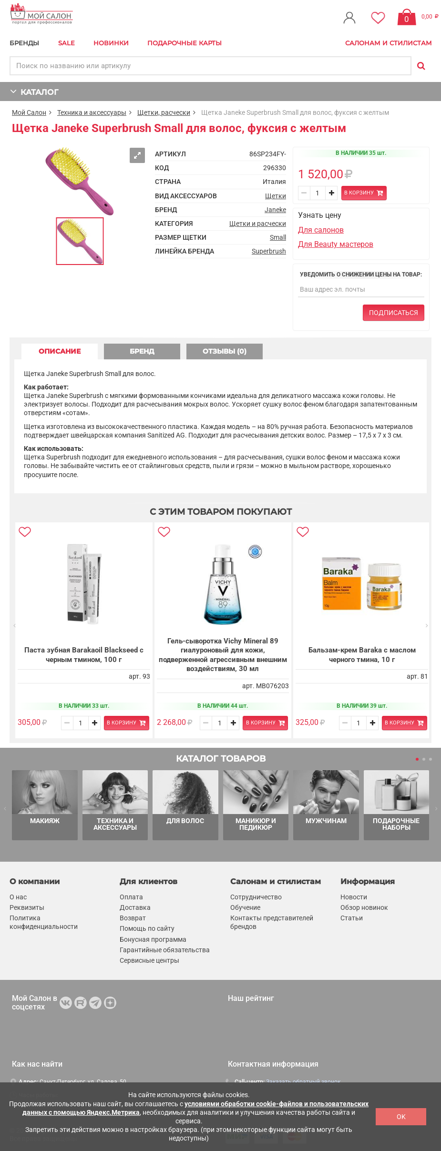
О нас (18, 897)
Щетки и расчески (257, 223)
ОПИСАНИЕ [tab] (60, 351)
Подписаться (393, 312)
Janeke (275, 210)
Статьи (351, 918)
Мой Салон (29, 112)
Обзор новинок (364, 907)
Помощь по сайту (147, 928)
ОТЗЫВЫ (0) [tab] (224, 351)
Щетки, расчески (163, 112)
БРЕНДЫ (24, 43)
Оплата (131, 897)
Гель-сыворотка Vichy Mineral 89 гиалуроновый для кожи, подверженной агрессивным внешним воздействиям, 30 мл (222, 655)
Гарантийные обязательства (165, 949)
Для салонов (321, 229)
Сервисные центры (149, 960)
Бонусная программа (153, 939)
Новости (353, 897)
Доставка (135, 907)
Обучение (245, 907)
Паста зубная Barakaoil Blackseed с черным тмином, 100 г (84, 655)
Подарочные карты (184, 43)
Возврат (133, 918)
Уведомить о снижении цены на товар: (361, 274)
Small (278, 237)
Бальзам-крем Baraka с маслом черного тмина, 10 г (361, 655)
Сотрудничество (256, 897)
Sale (66, 43)
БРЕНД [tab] (142, 351)
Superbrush (269, 251)
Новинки (111, 43)
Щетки (275, 196)
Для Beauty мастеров (335, 244)
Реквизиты (27, 907)
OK (401, 1116)
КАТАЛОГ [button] (34, 91)
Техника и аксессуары (91, 112)
